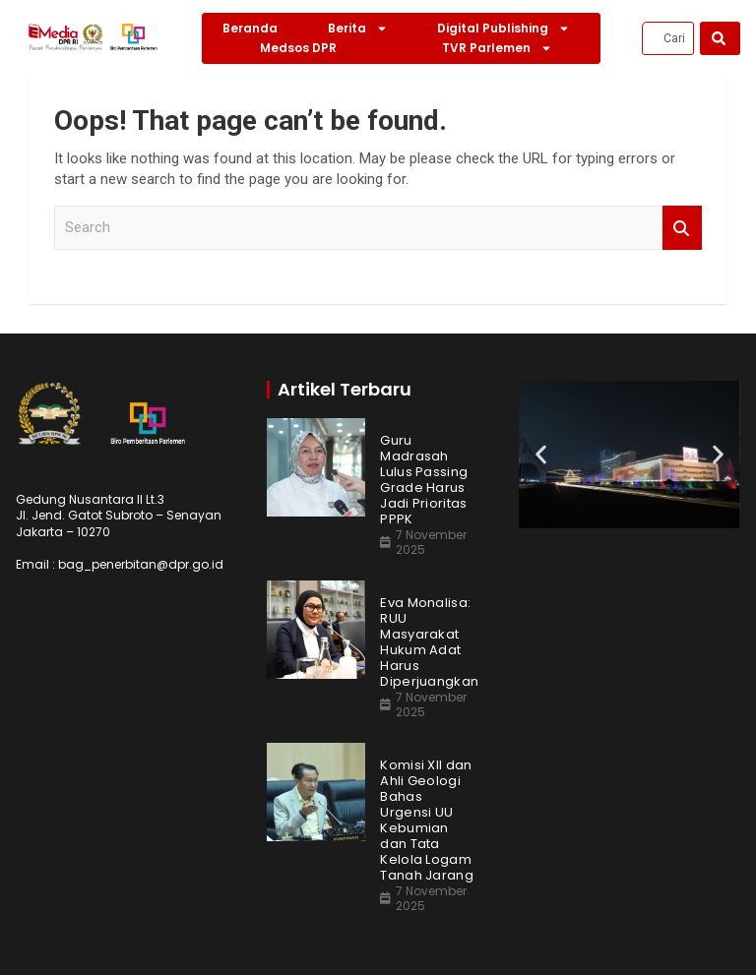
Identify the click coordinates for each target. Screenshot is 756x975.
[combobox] (668, 38)
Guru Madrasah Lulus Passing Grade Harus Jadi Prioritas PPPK (424, 480)
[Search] (720, 38)
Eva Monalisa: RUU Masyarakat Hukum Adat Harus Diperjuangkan (429, 642)
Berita (358, 28)
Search (682, 228)
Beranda (250, 28)
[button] (541, 454)
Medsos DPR (298, 47)
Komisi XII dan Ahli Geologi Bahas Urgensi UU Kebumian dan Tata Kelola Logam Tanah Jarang (426, 821)
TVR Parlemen (497, 48)
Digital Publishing (503, 28)
